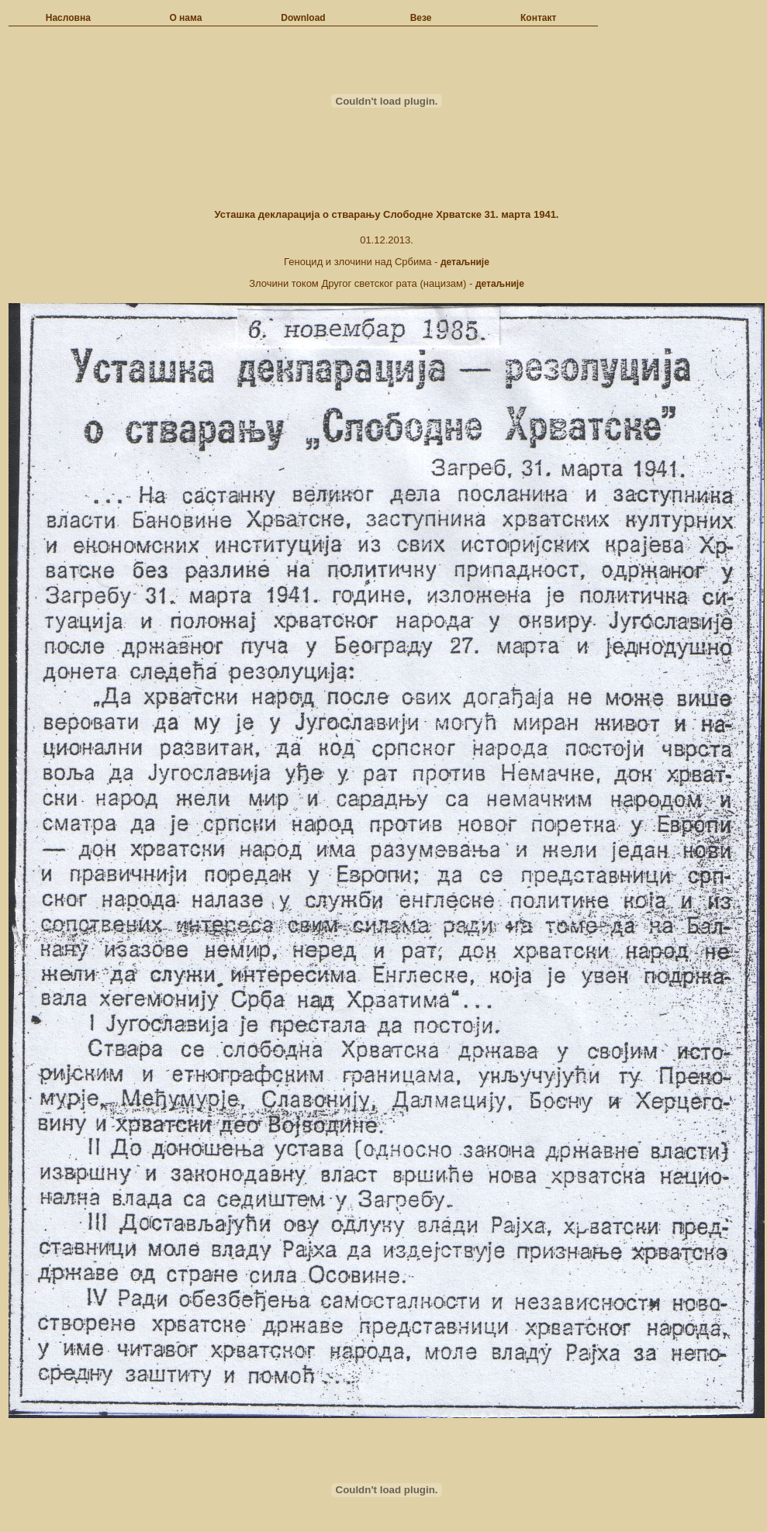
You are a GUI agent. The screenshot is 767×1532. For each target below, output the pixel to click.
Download (303, 17)
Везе (421, 17)
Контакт (538, 17)
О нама (185, 17)
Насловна (68, 17)
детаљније (465, 262)
